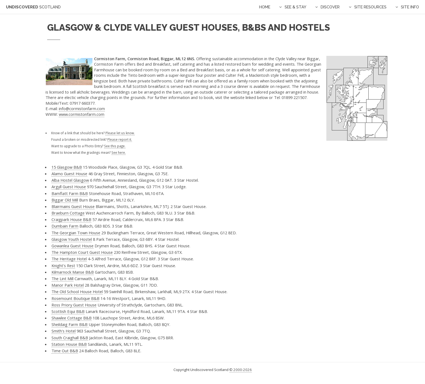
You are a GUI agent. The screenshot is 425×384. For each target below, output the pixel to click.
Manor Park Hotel (67, 285)
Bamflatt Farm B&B (69, 193)
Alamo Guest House (69, 173)
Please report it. (119, 139)
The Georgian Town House (75, 232)
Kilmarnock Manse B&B (72, 272)
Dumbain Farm (64, 226)
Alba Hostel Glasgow (70, 180)
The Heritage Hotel (69, 258)
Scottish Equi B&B (68, 311)
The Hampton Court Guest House (82, 252)
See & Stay (295, 7)
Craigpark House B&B (71, 219)
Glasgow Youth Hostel (71, 239)
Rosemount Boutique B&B (75, 298)
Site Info (410, 7)
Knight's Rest (63, 265)
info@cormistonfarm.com (82, 108)
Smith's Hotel (63, 331)
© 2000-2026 (240, 369)
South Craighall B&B (69, 337)
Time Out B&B (64, 350)
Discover (330, 7)
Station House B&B (69, 344)
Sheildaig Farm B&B (70, 324)
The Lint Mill (62, 278)
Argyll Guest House (68, 186)
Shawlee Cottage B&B (71, 318)
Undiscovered (33, 7)
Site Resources (370, 7)
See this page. (114, 146)
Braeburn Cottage (68, 213)
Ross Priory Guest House (73, 305)
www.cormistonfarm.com (81, 114)
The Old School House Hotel (77, 291)
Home (264, 7)
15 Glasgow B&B (66, 167)
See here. (118, 152)
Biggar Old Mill (64, 200)
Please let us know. (120, 133)
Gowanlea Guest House (72, 245)
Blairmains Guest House (73, 206)
